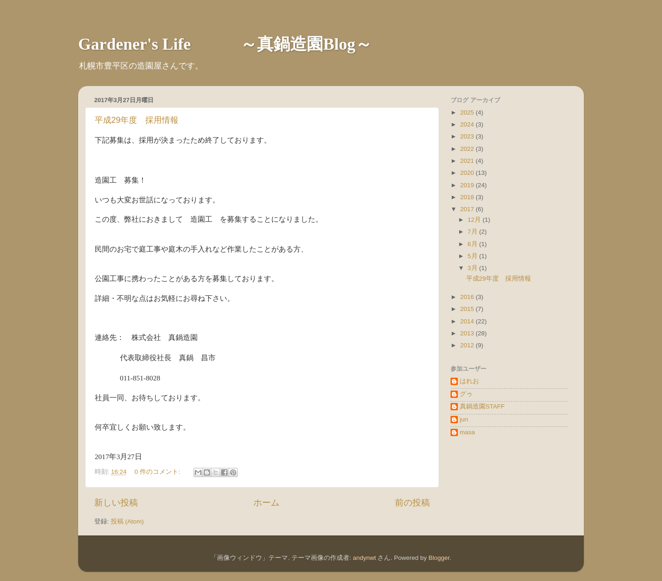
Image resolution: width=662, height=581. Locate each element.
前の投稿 (412, 502)
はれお (469, 381)
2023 (468, 136)
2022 (468, 148)
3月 (473, 268)
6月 (473, 244)
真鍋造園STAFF (482, 406)
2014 (468, 321)
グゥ (466, 394)
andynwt (364, 557)
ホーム (266, 502)
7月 (473, 231)
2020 (468, 172)
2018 (468, 197)
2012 (468, 345)
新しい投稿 (116, 502)
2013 (468, 333)
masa (467, 432)
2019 (468, 185)
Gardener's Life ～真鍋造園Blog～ (225, 44)
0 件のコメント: (158, 471)
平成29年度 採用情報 (136, 120)
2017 (468, 209)
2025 (468, 112)
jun (464, 419)
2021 (468, 160)
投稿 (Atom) (127, 521)
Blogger (439, 557)
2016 (468, 296)
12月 (475, 219)
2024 (468, 124)
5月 (473, 256)
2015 (468, 308)
